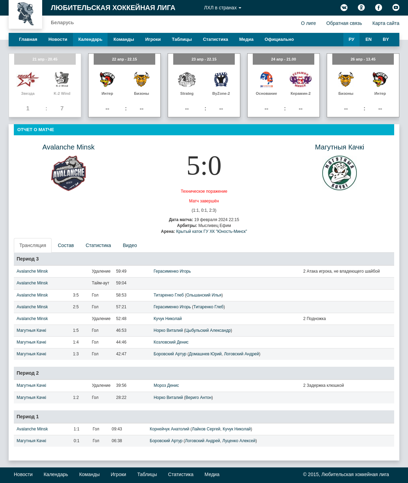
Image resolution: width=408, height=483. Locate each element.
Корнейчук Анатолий (169, 429)
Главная (28, 39)
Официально (279, 39)
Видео (130, 245)
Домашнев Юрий (205, 354)
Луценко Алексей (239, 440)
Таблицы (182, 39)
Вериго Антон (198, 397)
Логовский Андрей (241, 354)
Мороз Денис (166, 385)
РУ (351, 39)
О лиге (308, 23)
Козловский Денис (171, 342)
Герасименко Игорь (172, 271)
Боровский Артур (170, 354)
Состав (66, 245)
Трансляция (32, 245)
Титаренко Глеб (169, 295)
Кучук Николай (168, 318)
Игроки (153, 39)
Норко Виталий (168, 330)
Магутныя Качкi (339, 147)
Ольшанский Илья (204, 295)
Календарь (90, 39)
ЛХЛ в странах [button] (222, 7)
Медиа (246, 39)
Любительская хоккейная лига (113, 7)
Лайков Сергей (206, 429)
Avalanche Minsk (69, 147)
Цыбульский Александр (208, 330)
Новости (57, 39)
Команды (123, 39)
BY (386, 39)
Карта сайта (385, 23)
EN (368, 39)
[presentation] (33, 245)
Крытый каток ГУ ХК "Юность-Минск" (211, 231)
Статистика (215, 39)
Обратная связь (344, 23)
